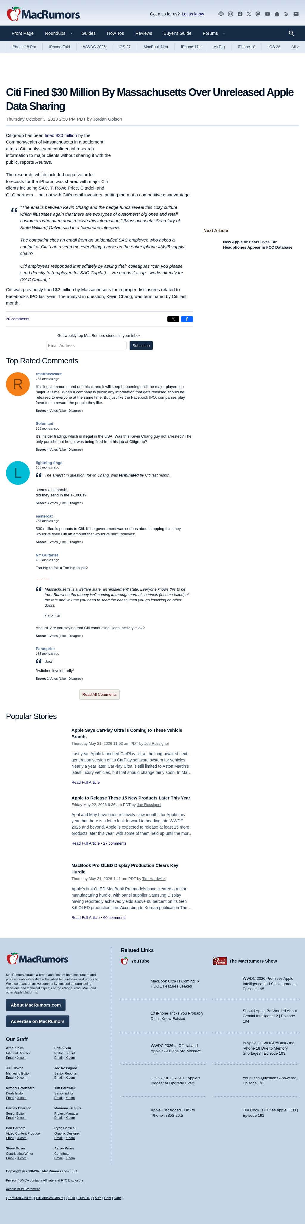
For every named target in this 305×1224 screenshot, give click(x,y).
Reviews (143, 33)
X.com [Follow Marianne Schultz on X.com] (70, 1115)
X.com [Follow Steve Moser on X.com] (22, 1155)
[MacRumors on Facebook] (240, 14)
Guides (89, 33)
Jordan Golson (107, 119)
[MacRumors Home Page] (43, 14)
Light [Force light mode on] (107, 1198)
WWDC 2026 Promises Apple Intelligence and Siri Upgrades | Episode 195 (269, 981)
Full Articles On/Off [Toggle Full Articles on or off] (49, 1198)
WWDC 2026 (94, 47)
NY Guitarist (47, 555)
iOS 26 (274, 47)
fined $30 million (61, 135)
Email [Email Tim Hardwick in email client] (59, 1095)
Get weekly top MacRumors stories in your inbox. (99, 335)
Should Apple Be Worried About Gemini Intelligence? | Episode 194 (270, 1013)
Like (63, 410)
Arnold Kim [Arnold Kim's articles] (15, 1046)
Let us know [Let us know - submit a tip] (193, 14)
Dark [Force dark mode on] (117, 1198)
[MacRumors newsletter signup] (296, 14)
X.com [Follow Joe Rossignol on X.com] (70, 1075)
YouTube (140, 958)
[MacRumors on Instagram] (231, 14)
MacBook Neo (156, 47)
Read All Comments (100, 694)
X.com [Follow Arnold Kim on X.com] (22, 1055)
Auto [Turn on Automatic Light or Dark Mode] (98, 1198)
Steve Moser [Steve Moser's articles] (15, 1146)
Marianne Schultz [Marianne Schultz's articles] (68, 1106)
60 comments (114, 917)
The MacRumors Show (253, 958)
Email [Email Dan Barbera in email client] (10, 1136)
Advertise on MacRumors (38, 1019)
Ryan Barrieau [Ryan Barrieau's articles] (66, 1126)
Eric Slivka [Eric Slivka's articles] (63, 1046)
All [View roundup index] (295, 47)
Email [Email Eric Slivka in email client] (59, 1055)
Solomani (44, 423)
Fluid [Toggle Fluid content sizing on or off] (71, 1198)
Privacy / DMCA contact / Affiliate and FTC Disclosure (44, 1180)
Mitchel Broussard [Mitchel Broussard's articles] (20, 1086)
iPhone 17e (191, 47)
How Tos (115, 33)
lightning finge (49, 462)
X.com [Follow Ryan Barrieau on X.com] (70, 1136)
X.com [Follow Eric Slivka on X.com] (70, 1055)
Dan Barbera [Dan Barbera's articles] (15, 1126)
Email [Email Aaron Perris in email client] (59, 1155)
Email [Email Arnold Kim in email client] (10, 1055)
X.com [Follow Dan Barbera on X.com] (22, 1136)
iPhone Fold (59, 47)
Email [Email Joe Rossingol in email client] (59, 1075)
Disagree (75, 410)
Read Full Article (85, 782)
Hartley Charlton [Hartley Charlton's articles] (19, 1106)
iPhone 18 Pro (24, 47)
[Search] (293, 33)
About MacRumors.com (36, 1002)
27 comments (114, 850)
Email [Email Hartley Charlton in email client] (10, 1115)
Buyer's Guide (178, 33)
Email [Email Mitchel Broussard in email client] (10, 1095)
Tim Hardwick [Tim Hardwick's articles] (65, 1086)
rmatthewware (49, 374)
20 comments (17, 319)
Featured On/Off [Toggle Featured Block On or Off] (19, 1198)
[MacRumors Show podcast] (221, 14)
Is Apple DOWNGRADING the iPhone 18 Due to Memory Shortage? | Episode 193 (268, 1046)
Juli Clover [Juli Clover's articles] (14, 1065)
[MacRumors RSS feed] (287, 14)
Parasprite (45, 648)
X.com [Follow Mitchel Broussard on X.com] (22, 1095)
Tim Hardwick (153, 878)
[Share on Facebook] (187, 319)
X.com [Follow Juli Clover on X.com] (22, 1075)
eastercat (44, 516)
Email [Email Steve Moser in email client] (10, 1155)
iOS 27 (125, 47)
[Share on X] (173, 319)
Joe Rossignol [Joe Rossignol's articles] (66, 1065)
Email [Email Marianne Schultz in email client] (59, 1115)
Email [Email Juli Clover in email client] (10, 1075)
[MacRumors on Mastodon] (258, 14)
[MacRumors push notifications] (277, 14)
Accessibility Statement (23, 1189)
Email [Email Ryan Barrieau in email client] (59, 1136)
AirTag (219, 47)
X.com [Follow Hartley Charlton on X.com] (22, 1115)
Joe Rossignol (156, 743)
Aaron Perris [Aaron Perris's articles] (64, 1146)
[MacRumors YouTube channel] (267, 14)
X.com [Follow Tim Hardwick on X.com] (70, 1095)
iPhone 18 (247, 47)
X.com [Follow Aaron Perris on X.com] (70, 1155)
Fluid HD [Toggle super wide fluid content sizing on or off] (83, 1198)
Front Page (23, 33)
